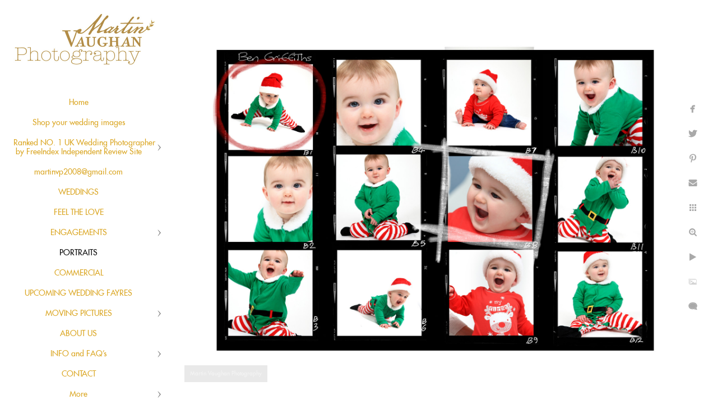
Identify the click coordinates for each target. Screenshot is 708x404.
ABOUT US (78, 333)
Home (79, 102)
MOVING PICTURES (78, 313)
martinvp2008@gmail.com (78, 172)
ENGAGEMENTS (78, 232)
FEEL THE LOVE (79, 212)
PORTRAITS (78, 253)
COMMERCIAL (78, 273)
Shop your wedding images (79, 122)
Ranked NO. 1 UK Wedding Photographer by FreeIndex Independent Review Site (84, 148)
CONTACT (79, 374)
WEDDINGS (78, 192)
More (78, 394)
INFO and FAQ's (78, 354)
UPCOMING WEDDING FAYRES (78, 293)
